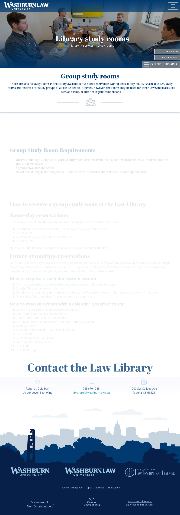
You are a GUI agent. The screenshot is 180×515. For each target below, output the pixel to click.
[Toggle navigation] (173, 6)
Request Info (170, 57)
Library (74, 46)
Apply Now (172, 51)
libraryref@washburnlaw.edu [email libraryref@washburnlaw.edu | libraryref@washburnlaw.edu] (91, 398)
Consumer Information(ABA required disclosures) (140, 503)
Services (88, 46)
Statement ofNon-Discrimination (40, 504)
